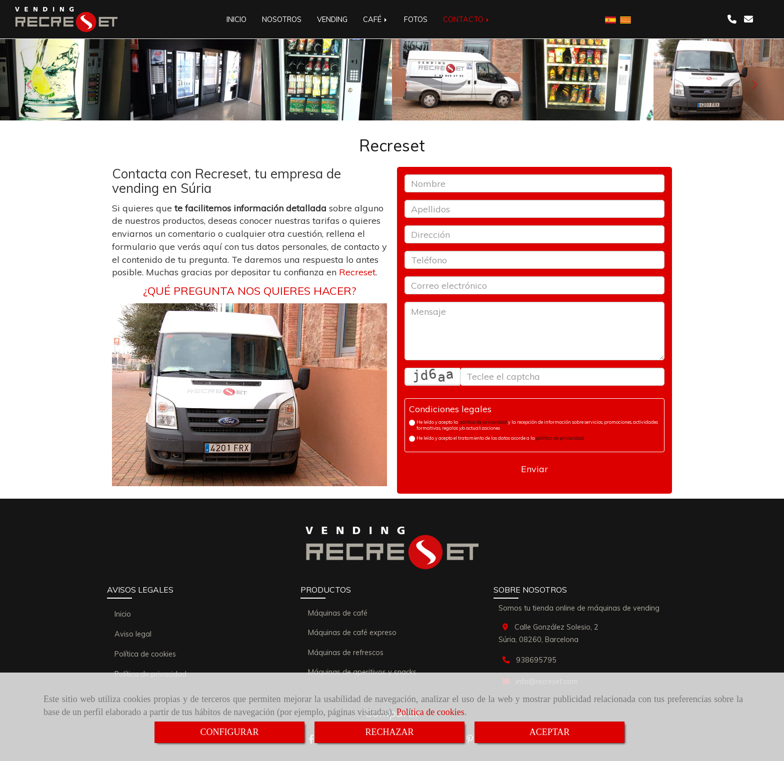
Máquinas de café (338, 613)
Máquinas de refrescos (346, 652)
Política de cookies (430, 712)
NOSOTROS (282, 19)
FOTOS (416, 19)
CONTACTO (466, 19)
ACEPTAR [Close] (550, 732)
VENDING (332, 19)
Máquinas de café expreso (352, 632)
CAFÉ (375, 19)
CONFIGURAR (229, 732)
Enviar (534, 469)
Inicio (122, 614)
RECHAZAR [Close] (389, 732)
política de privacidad (483, 422)
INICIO (236, 19)
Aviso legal (133, 634)
